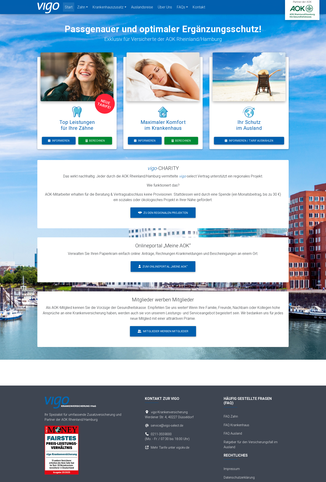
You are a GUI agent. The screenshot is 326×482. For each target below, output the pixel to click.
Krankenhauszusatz (108, 8)
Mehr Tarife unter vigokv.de (170, 447)
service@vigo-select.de (167, 425)
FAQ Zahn (231, 416)
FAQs (181, 8)
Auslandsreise (142, 8)
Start (68, 8)
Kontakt (199, 8)
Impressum (232, 469)
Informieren (59, 140)
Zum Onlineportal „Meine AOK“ (163, 266)
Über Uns (165, 8)
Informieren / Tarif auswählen (249, 140)
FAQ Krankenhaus (236, 425)
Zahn (81, 8)
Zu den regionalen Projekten (163, 213)
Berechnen (95, 140)
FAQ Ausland (233, 433)
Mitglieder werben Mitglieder (163, 331)
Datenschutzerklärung (239, 477)
